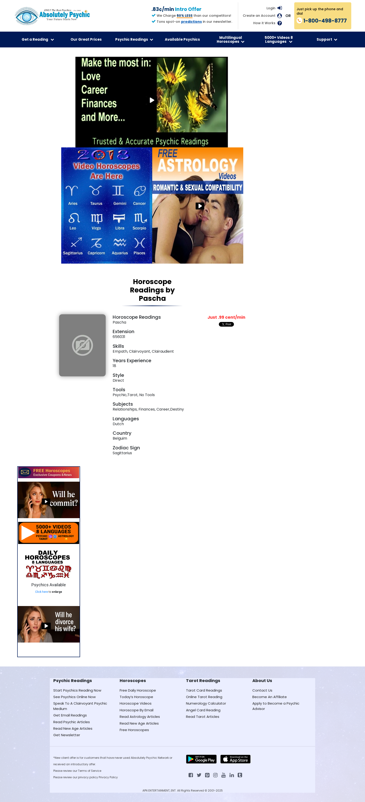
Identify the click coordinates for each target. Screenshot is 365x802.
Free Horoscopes (134, 729)
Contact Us (262, 690)
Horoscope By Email (136, 710)
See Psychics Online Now (74, 696)
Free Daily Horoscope (138, 690)
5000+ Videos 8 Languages (279, 39)
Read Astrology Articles (140, 716)
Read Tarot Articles (202, 716)
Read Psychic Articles (71, 721)
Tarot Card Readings (204, 690)
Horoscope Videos (136, 703)
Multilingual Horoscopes (230, 39)
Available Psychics (182, 39)
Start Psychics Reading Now (77, 690)
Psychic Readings (134, 39)
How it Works (264, 23)
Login (271, 8)
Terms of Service (89, 771)
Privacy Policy (108, 777)
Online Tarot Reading (204, 696)
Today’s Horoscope (136, 696)
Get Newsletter (66, 734)
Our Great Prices (86, 39)
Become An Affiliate (269, 696)
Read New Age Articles (72, 728)
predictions (191, 21)
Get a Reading (38, 39)
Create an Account (259, 15)
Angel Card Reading (203, 710)
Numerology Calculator (206, 703)
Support (327, 39)
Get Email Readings (70, 715)
